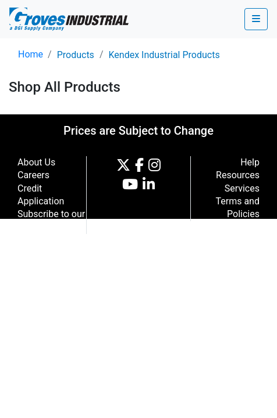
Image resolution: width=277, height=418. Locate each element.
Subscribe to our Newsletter (51, 220)
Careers (33, 175)
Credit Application (40, 195)
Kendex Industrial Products (163, 54)
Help (250, 162)
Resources (238, 175)
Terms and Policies (237, 207)
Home (30, 54)
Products (75, 54)
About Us (36, 162)
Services (242, 188)
